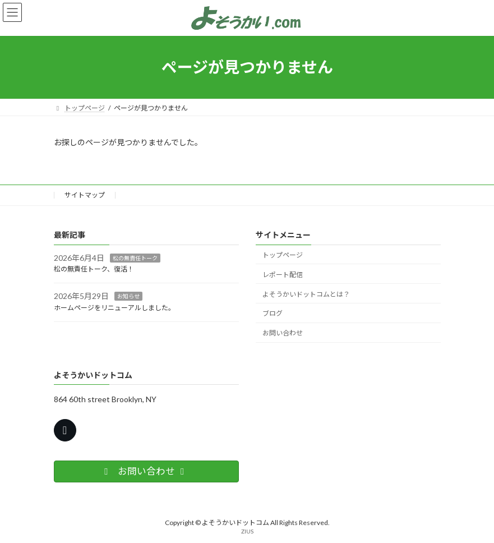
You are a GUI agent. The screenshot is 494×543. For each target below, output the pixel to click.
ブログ (272, 313)
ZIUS (247, 531)
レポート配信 (282, 274)
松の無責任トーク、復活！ (94, 269)
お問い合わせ (282, 333)
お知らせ (128, 296)
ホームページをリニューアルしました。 (114, 307)
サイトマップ (84, 195)
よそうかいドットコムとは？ (306, 293)
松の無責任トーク (135, 257)
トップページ (282, 255)
